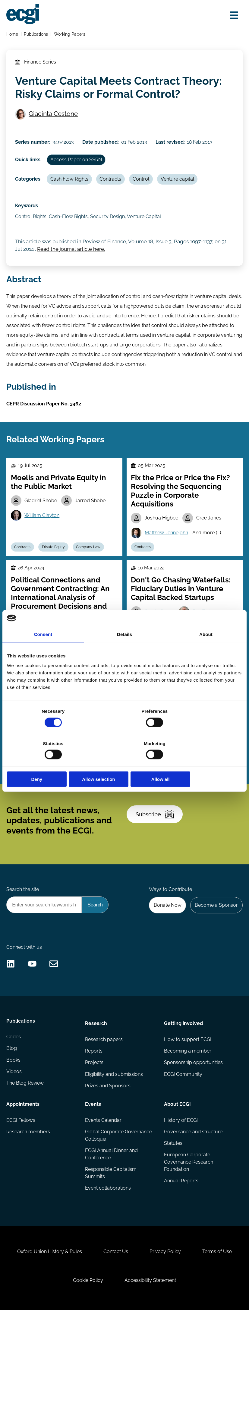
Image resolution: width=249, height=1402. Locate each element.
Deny (45, 763)
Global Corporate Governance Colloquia (118, 1213)
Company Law (92, 583)
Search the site (23, 953)
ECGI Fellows (21, 1197)
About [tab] (206, 650)
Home (13, 35)
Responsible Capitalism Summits (111, 1251)
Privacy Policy (193, 1338)
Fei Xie (153, 780)
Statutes (173, 1221)
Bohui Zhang (193, 780)
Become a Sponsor (215, 970)
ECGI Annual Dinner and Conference (111, 1232)
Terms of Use (59, 1369)
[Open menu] (232, 16)
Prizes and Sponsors (108, 1163)
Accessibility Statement (178, 1369)
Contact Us (141, 1338)
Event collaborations (108, 1267)
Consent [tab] (43, 650)
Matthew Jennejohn (167, 568)
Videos (15, 1151)
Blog (12, 1127)
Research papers (104, 1115)
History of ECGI (180, 1197)
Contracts (115, 198)
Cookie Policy (114, 1369)
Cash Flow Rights (72, 198)
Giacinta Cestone (43, 124)
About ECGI (177, 1180)
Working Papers (71, 35)
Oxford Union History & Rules (72, 1338)
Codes (14, 1115)
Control (146, 198)
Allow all (203, 763)
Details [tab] (124, 650)
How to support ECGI (187, 1115)
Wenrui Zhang (161, 796)
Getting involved (183, 1098)
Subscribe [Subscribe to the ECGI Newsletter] (157, 874)
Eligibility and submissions (114, 1151)
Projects (94, 1139)
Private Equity (56, 583)
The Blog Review (26, 1163)
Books (14, 1139)
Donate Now (164, 970)
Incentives (84, 796)
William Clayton (43, 550)
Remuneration (28, 811)
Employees (54, 796)
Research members (29, 1209)
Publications (37, 35)
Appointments (23, 1180)
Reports (94, 1127)
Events (93, 1180)
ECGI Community (183, 1151)
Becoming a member (187, 1127)
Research (96, 1098)
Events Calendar (103, 1197)
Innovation (173, 811)
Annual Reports (181, 1260)
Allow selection (124, 763)
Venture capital (184, 198)
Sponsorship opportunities (193, 1139)
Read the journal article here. (73, 273)
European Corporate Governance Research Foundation (188, 1241)
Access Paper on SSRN (79, 177)
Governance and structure (193, 1209)
